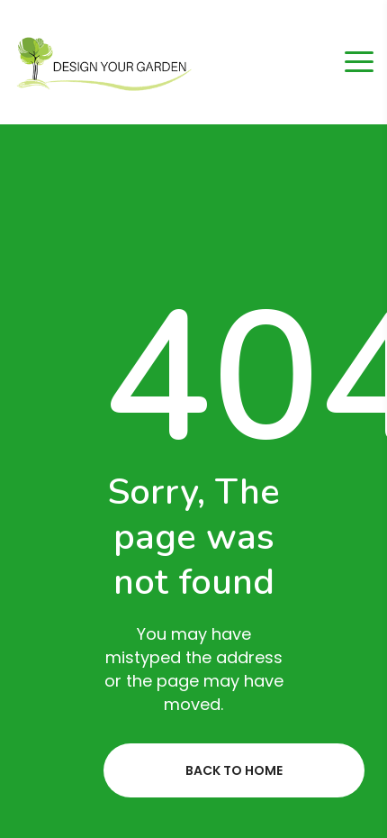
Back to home (234, 770)
